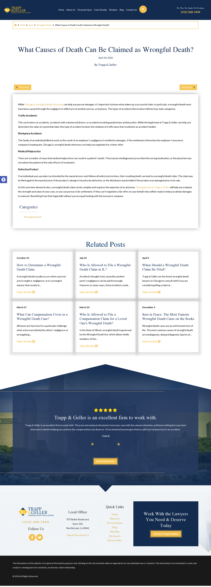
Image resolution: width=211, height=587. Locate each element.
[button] (3, 179)
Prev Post (22, 87)
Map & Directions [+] (78, 536)
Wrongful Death (44, 25)
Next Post (189, 87)
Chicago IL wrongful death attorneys (44, 104)
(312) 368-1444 (190, 12)
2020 (22, 25)
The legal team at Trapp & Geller (152, 187)
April (31, 25)
